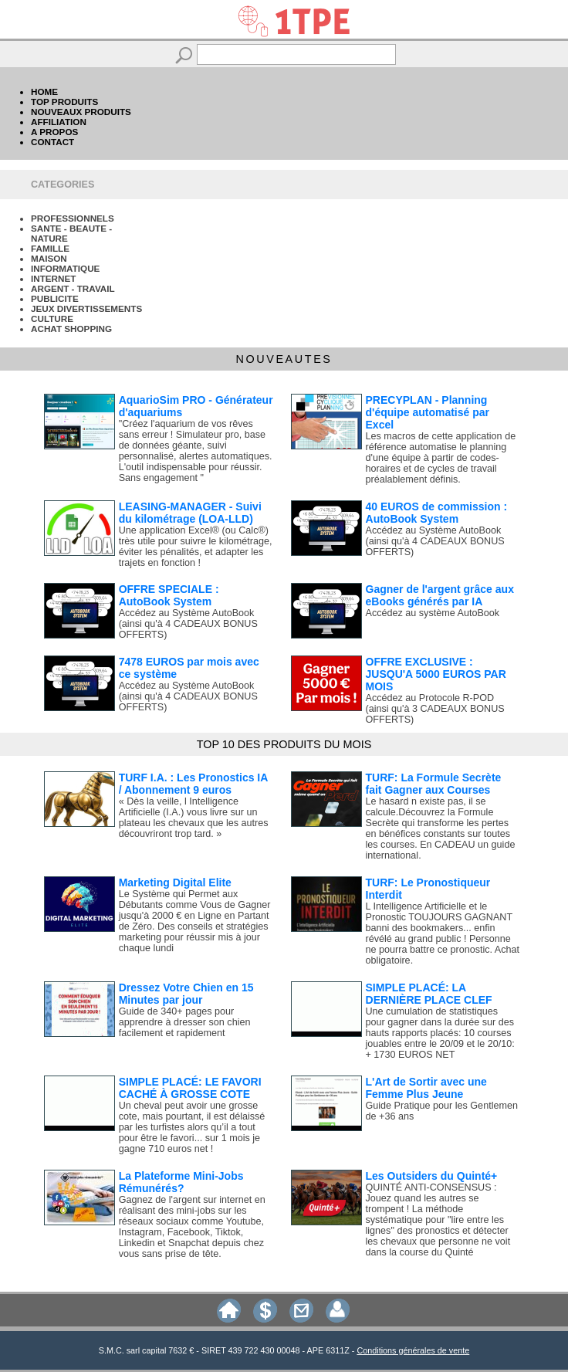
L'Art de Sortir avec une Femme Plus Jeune (426, 1088)
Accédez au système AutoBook (433, 613)
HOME (44, 91)
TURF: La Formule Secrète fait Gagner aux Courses (434, 783)
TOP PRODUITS (64, 102)
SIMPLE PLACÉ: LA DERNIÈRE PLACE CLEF (429, 993)
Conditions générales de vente (413, 1350)
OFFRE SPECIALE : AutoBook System (169, 595)
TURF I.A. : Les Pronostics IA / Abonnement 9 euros (193, 783)
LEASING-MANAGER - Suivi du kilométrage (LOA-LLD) (190, 512)
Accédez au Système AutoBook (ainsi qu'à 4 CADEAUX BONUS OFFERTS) (435, 541)
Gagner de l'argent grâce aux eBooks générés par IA (440, 595)
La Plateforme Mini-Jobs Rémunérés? (181, 1182)
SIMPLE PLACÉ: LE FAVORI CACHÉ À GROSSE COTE (190, 1088)
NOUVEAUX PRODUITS (81, 112)
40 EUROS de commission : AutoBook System (437, 512)
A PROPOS (54, 132)
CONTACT (52, 142)
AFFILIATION (58, 122)
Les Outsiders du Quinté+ (432, 1176)
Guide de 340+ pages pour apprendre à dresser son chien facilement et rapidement (185, 1022)
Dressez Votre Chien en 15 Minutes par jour (186, 993)
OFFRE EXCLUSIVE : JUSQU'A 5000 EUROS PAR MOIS (436, 674)
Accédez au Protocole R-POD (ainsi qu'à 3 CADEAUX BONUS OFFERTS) (435, 709)
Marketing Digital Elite (175, 882)
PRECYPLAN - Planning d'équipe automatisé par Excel (427, 412)
